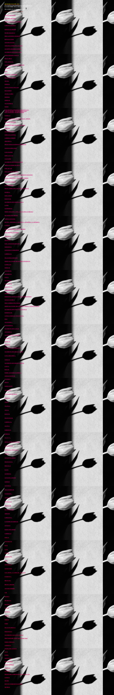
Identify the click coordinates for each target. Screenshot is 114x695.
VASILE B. (7, 359)
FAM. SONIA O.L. (9, 61)
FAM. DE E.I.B (8, 168)
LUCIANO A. (8, 338)
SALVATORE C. (8, 322)
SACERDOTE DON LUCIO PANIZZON (14, 65)
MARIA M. (7, 100)
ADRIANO (7, 128)
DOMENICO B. (8, 312)
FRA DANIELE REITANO (11, 258)
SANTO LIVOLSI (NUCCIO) (12, 87)
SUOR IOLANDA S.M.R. (11, 148)
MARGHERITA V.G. (10, 290)
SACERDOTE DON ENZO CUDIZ (13, 52)
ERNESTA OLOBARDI (10, 29)
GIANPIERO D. (8, 208)
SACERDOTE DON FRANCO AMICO (14, 202)
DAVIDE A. (7, 192)
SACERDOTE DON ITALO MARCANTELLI (16, 309)
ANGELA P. (7, 341)
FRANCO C (7, 438)
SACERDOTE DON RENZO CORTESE (14, 363)
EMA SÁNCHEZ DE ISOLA (11, 171)
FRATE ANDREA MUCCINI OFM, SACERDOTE (17, 188)
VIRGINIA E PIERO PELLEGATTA (13, 45)
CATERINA (7, 68)
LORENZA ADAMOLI (10, 25)
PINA (6, 71)
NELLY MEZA (8, 58)
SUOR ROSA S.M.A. (10, 131)
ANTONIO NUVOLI (10, 42)
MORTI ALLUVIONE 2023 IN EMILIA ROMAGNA (17, 261)
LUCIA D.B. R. (8, 283)
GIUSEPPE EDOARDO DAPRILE (13, 49)
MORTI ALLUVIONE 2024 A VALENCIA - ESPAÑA (17, 118)
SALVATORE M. (9, 103)
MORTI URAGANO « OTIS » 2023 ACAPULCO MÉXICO (19, 211)
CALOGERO (8, 158)
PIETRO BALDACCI (10, 33)
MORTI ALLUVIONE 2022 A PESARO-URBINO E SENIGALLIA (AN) (22, 306)
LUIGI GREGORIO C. (10, 355)
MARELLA (7, 115)
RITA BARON (8, 90)
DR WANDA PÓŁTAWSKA (11, 215)
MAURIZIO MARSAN (10, 122)
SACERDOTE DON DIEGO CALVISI (14, 351)
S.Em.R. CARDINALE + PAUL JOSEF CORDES (16, 178)
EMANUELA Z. (8, 287)
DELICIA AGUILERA (10, 15)
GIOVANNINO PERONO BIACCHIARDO (15, 229)
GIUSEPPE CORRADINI (11, 74)
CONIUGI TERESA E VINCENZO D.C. (14, 316)
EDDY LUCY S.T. (9, 155)
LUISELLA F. (8, 264)
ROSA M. (7, 369)
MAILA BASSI (8, 195)
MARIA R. (7, 84)
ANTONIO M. (8, 271)
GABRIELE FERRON (10, 138)
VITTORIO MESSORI (10, 18)
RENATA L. (7, 344)
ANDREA (7, 293)
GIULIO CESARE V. (10, 299)
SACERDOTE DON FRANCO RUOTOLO (15, 125)
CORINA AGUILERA (10, 219)
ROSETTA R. (8, 199)
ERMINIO (7, 97)
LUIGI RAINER (8, 152)
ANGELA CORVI (9, 94)
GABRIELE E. (8, 254)
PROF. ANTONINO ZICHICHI (12, 36)
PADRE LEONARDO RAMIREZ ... (13, 372)
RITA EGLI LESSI (9, 39)
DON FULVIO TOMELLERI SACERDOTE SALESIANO (19, 175)
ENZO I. (7, 277)
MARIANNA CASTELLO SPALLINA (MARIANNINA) (18, 296)
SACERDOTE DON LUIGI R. (12, 328)
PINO (6, 319)
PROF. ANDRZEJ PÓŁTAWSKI (12, 303)
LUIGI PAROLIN (9, 185)
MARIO (7, 106)
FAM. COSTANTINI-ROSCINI (12, 243)
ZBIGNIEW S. (8, 141)
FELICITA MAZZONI (10, 77)
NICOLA (7, 81)
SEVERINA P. (8, 280)
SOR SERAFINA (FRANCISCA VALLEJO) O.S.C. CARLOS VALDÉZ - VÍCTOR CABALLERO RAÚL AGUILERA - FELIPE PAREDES (17, 111)
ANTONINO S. (8, 332)
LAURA (7, 205)
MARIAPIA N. (8, 247)
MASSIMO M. (8, 274)
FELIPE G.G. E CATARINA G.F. (12, 348)
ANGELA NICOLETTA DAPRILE (13, 21)
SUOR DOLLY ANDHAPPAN (12, 250)
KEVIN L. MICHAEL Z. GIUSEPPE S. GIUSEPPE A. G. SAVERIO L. (22, 222)
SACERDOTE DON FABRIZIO (12, 335)
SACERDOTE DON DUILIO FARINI (14, 162)
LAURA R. (7, 225)
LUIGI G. (7, 366)
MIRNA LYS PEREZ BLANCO (12, 165)
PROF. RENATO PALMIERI (12, 232)
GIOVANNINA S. (9, 325)
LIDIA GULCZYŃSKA (10, 134)
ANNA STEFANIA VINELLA (12, 55)
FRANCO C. (8, 240)
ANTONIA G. (8, 236)
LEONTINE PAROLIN (10, 181)
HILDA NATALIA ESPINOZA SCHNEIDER (15, 144)
